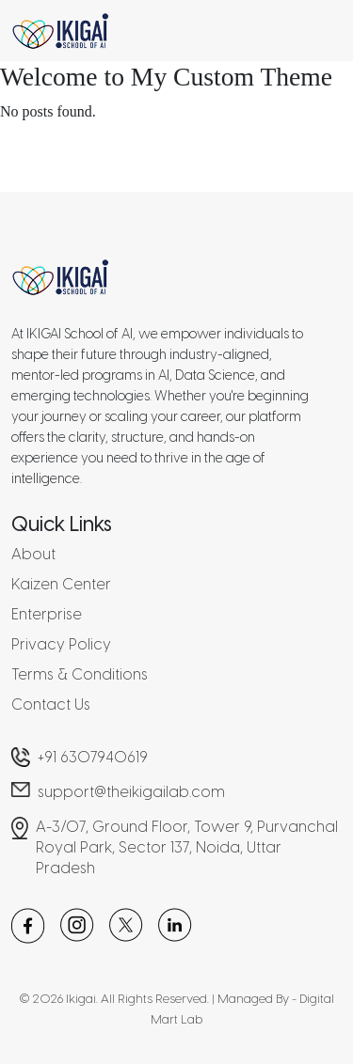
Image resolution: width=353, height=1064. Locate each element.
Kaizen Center (61, 584)
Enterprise (46, 614)
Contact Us (50, 704)
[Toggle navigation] (318, 31)
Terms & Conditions (79, 674)
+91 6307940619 (93, 757)
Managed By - (258, 999)
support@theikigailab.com (131, 792)
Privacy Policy (61, 644)
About (33, 554)
